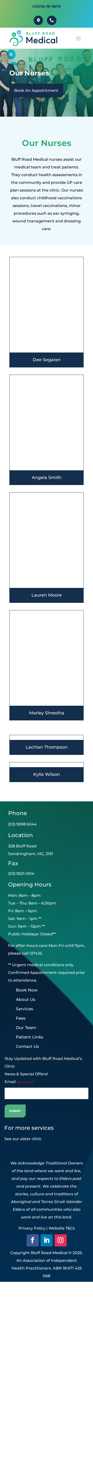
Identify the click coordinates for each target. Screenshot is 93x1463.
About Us (25, 999)
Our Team (26, 1027)
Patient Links (29, 1037)
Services (24, 1008)
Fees (20, 1018)
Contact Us (27, 1046)
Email (19, 1082)
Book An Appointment (36, 90)
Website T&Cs (62, 1228)
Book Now (26, 990)
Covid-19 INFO (46, 6)
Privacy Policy (32, 1228)
